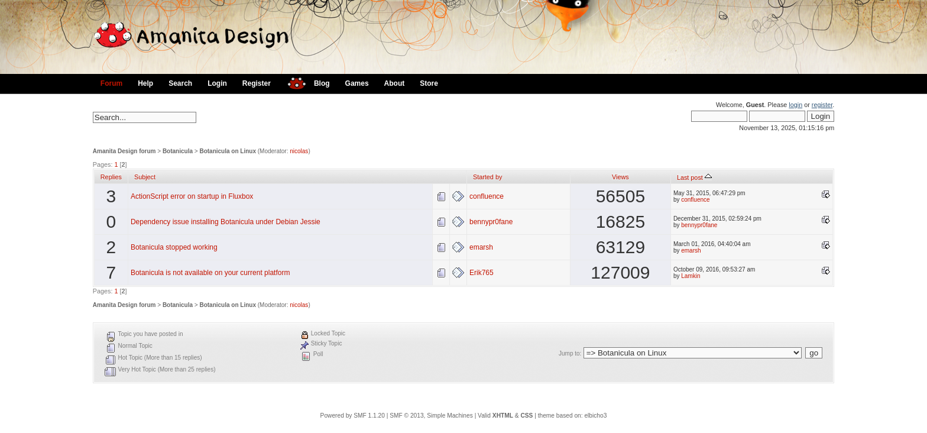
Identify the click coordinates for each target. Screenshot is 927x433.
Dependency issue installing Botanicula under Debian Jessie (225, 222)
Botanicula (178, 151)
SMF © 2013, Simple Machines (431, 415)
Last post (694, 177)
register (822, 104)
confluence (486, 196)
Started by (487, 176)
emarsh (481, 247)
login (795, 104)
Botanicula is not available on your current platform (210, 273)
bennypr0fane (491, 222)
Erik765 (481, 273)
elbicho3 (595, 415)
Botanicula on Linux (227, 151)
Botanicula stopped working (174, 247)
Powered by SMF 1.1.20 (352, 415)
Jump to (569, 353)
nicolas (299, 151)
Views (620, 176)
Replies (111, 176)
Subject (144, 176)
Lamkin (690, 276)
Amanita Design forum (124, 151)
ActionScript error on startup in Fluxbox (192, 196)
